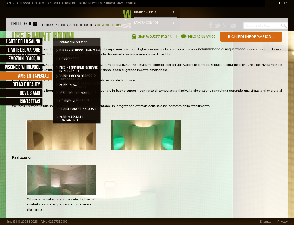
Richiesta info (145, 12)
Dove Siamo (117, 3)
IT (279, 3)
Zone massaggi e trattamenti (72, 118)
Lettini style (68, 101)
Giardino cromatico (75, 93)
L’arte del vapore (24, 50)
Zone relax (68, 85)
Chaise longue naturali (77, 109)
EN (286, 3)
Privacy (282, 221)
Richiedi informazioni (251, 36)
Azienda (12, 3)
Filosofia (26, 3)
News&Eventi (98, 3)
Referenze (80, 3)
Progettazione (60, 3)
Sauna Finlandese (73, 42)
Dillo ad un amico (202, 37)
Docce (64, 59)
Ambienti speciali (33, 76)
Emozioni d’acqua (24, 58)
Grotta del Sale (71, 76)
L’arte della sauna (23, 41)
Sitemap (265, 221)
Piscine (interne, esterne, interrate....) (78, 69)
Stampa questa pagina (155, 37)
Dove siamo (30, 93)
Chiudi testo (21, 24)
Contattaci (30, 102)
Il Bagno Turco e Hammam (79, 50)
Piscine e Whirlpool (22, 67)
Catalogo (41, 3)
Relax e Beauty (26, 84)
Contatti (132, 3)
